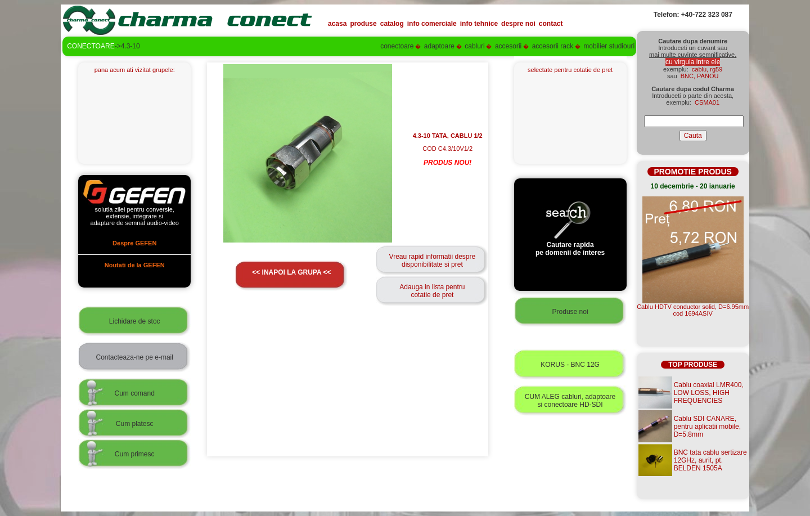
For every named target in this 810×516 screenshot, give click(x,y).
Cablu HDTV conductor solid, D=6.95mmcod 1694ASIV (693, 310)
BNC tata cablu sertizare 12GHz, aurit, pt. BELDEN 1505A (710, 460)
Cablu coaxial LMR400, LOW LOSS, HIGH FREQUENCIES (709, 393)
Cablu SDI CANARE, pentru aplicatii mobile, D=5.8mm (707, 426)
